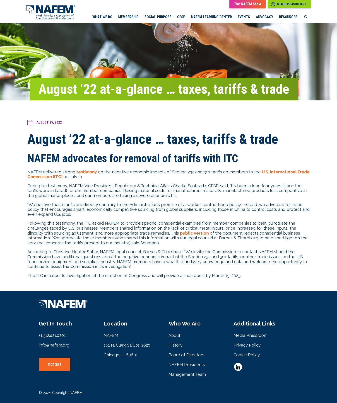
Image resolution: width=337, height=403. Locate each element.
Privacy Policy (247, 345)
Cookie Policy (246, 354)
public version (194, 233)
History (175, 345)
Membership (128, 17)
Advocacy (264, 17)
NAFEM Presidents (186, 364)
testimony (86, 172)
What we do (102, 17)
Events (244, 17)
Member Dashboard (288, 4)
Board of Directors (186, 354)
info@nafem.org (54, 345)
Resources (288, 17)
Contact (54, 364)
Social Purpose (157, 17)
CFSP (181, 17)
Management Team (187, 374)
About (174, 335)
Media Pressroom (250, 335)
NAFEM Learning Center (211, 17)
